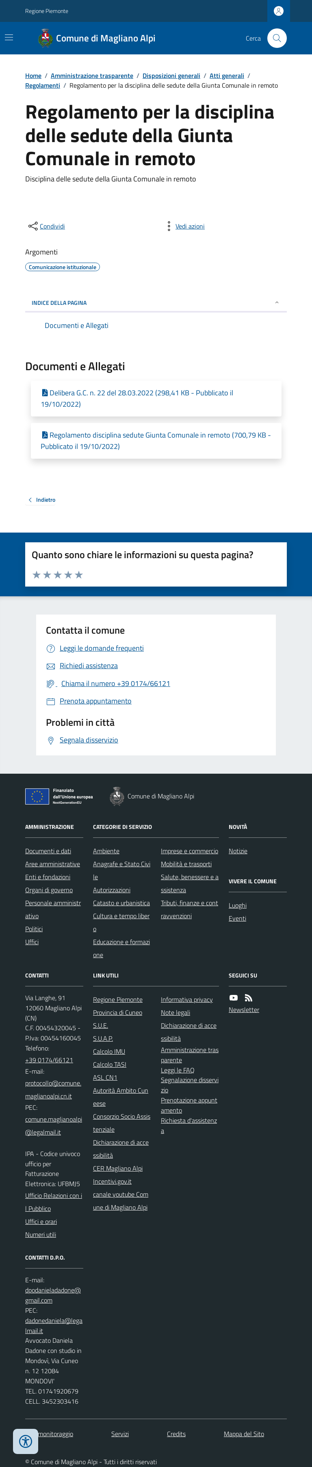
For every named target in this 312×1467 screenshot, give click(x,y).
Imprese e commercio (189, 851)
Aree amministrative (52, 864)
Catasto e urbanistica (121, 903)
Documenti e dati (48, 851)
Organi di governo (49, 890)
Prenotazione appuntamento (189, 1105)
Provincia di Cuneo (117, 1012)
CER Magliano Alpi (118, 1168)
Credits (176, 1434)
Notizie (238, 851)
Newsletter (244, 1009)
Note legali (175, 1012)
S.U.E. (100, 1025)
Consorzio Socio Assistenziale (121, 1122)
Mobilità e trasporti (186, 864)
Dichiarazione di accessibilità (121, 1148)
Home (33, 75)
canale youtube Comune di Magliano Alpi (120, 1200)
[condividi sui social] (46, 226)
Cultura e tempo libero (121, 922)
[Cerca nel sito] (274, 38)
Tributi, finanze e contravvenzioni (189, 909)
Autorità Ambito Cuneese (120, 1096)
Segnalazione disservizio (190, 1085)
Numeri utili (40, 1234)
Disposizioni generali (171, 75)
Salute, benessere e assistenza (190, 883)
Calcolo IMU (109, 1051)
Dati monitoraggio (49, 1434)
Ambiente (106, 851)
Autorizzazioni (111, 890)
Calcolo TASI (109, 1064)
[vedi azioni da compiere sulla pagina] (183, 226)
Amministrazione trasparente (92, 75)
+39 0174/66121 (49, 1060)
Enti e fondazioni (47, 877)
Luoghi (238, 905)
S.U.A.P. (103, 1038)
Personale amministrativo (53, 909)
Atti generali (227, 75)
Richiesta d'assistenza (189, 1125)
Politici (34, 929)
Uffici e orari (41, 1221)
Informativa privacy (187, 999)
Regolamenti (42, 85)
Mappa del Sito (244, 1434)
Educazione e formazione (121, 948)
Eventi (237, 918)
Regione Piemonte (46, 10)
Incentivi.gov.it (112, 1181)
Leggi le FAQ (178, 1070)
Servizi (120, 1434)
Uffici (32, 942)
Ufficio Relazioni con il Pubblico (53, 1202)
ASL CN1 (105, 1077)
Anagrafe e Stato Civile (121, 870)
